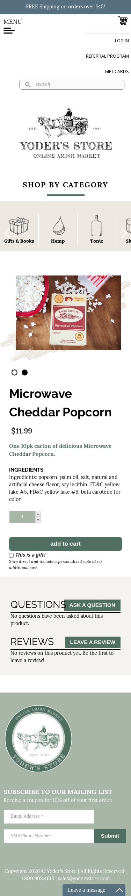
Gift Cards (117, 71)
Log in (122, 41)
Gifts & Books (19, 241)
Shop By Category (65, 185)
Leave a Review (92, 642)
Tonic (96, 241)
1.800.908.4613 (37, 879)
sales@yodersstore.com (84, 879)
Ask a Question (92, 605)
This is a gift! (30, 554)
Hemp (58, 241)
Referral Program (107, 56)
